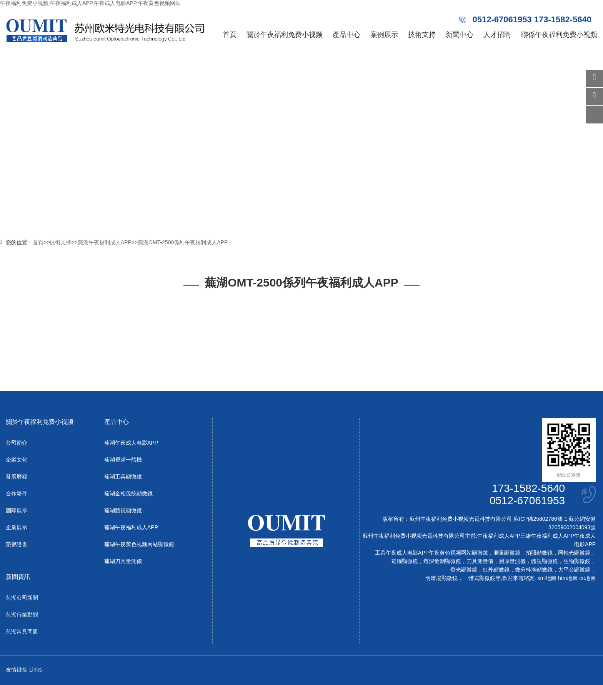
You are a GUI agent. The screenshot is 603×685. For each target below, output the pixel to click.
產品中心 (346, 34)
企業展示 (16, 527)
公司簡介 (16, 443)
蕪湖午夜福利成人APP (105, 242)
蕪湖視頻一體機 (123, 460)
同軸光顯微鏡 (574, 553)
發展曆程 (16, 476)
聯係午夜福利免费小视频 (559, 34)
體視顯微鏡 (544, 561)
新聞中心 (459, 34)
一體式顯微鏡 (479, 578)
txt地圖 (587, 578)
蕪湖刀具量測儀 (123, 561)
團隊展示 (16, 510)
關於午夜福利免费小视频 (285, 34)
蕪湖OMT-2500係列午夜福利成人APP (183, 242)
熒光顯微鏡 (463, 570)
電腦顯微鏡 (404, 561)
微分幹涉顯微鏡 (534, 570)
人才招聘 (497, 34)
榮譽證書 (16, 544)
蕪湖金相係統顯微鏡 (128, 493)
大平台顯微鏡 (574, 570)
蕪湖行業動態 (22, 615)
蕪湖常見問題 (22, 631)
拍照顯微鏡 (539, 553)
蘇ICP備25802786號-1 (540, 519)
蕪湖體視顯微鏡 (123, 510)
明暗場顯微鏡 (441, 578)
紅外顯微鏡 (496, 570)
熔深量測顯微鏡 (442, 561)
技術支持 (422, 34)
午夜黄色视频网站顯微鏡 (458, 553)
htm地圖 (568, 578)
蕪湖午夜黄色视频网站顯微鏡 (139, 544)
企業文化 (16, 460)
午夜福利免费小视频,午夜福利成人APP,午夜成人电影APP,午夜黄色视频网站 (90, 3)
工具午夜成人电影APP (402, 553)
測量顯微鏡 (506, 553)
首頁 (230, 34)
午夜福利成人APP (498, 536)
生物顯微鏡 (576, 561)
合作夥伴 (16, 493)
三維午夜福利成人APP (547, 536)
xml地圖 (546, 578)
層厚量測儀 (512, 561)
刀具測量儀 (479, 561)
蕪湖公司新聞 (22, 598)
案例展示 (384, 34)
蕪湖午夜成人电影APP (131, 443)
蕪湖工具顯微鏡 (123, 476)
